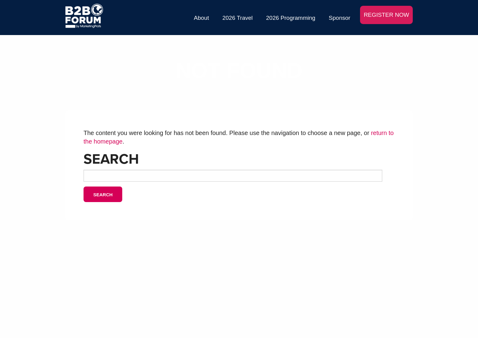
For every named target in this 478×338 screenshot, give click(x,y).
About (201, 18)
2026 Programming (291, 18)
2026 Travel (237, 18)
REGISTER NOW (386, 15)
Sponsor (339, 18)
